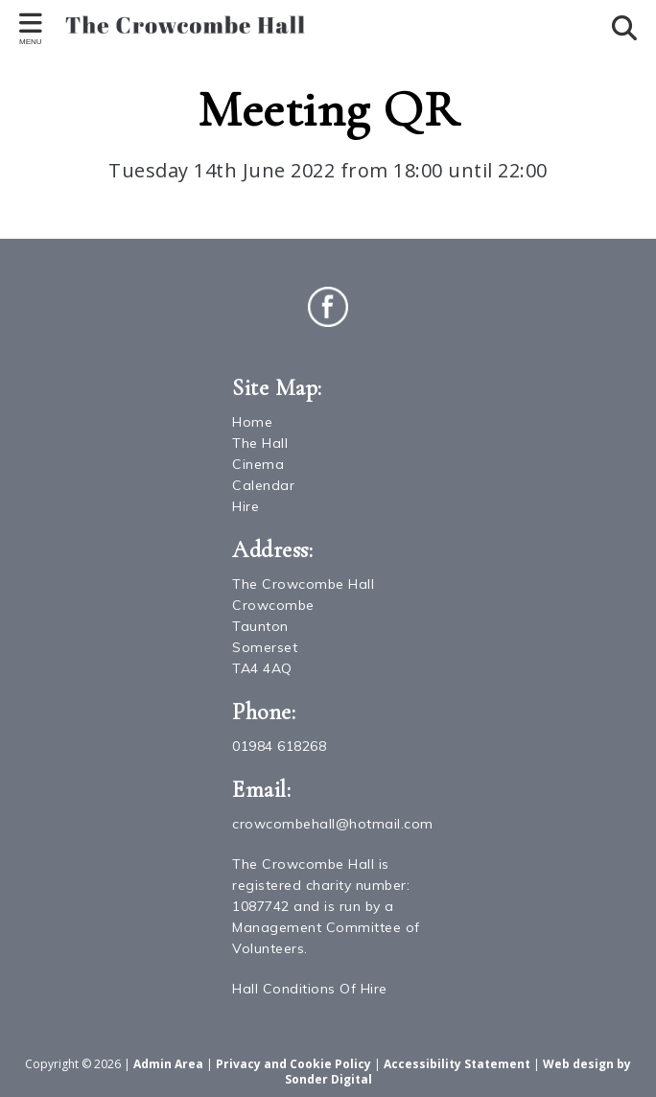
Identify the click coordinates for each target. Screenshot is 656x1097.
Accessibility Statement (457, 1064)
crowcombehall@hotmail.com (332, 823)
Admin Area (168, 1064)
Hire (245, 506)
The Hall (260, 443)
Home (252, 422)
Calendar (263, 485)
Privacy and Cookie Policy (293, 1064)
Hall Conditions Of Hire (309, 988)
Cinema (258, 464)
